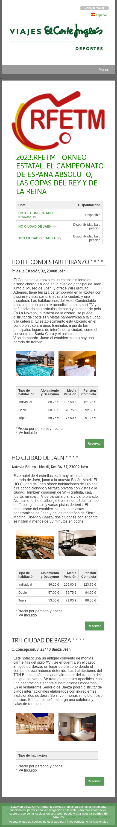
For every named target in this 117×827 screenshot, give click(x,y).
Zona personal (94, 8)
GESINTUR (38, 811)
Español (101, 15)
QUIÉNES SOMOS (100, 816)
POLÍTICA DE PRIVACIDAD (73, 816)
